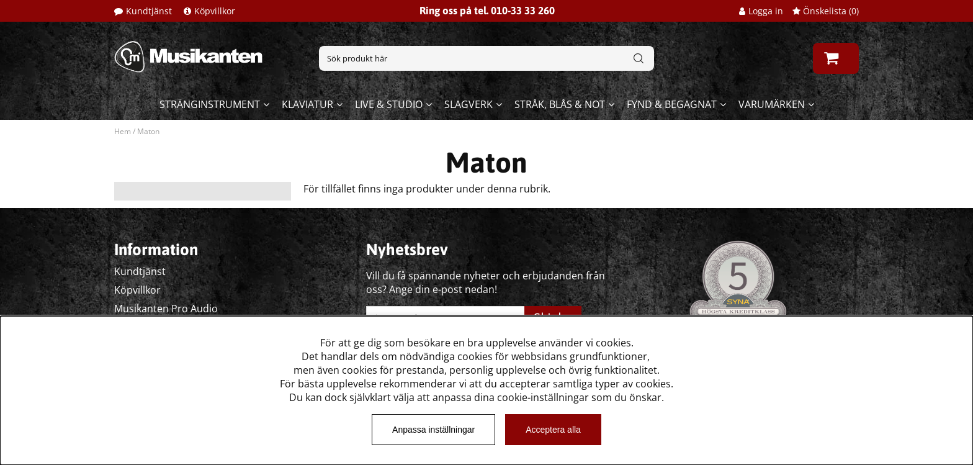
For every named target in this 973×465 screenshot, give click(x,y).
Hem (122, 131)
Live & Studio (389, 104)
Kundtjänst (149, 11)
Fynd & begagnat (672, 104)
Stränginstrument (209, 104)
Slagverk (468, 104)
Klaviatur (307, 104)
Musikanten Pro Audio (166, 308)
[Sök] (486, 58)
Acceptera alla (553, 430)
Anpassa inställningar (433, 430)
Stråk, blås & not (559, 104)
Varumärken (771, 104)
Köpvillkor (214, 11)
